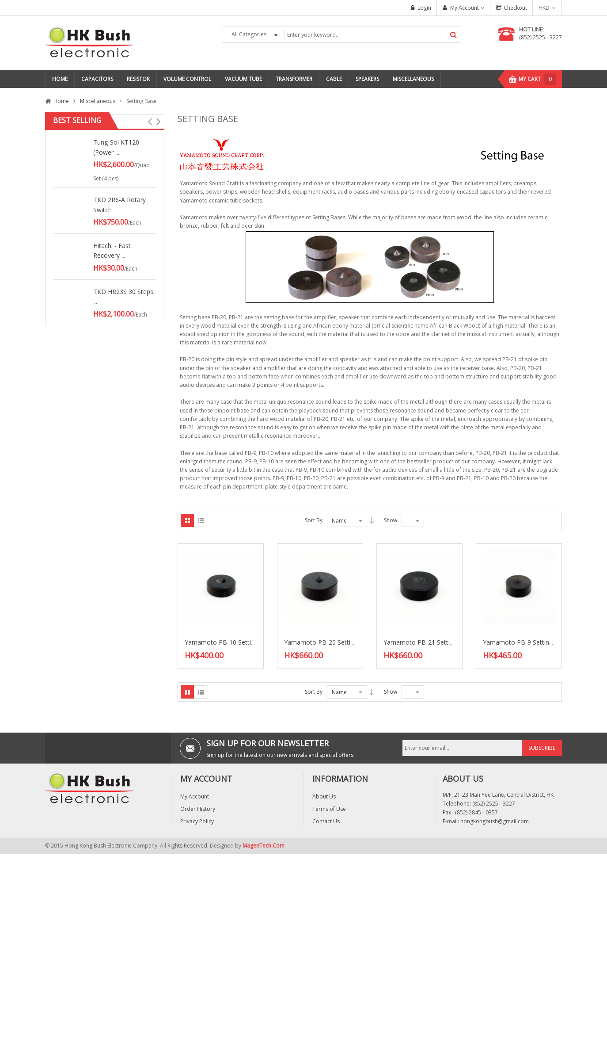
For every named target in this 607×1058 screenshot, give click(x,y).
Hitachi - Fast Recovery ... (112, 250)
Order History (197, 809)
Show (390, 520)
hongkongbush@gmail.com (494, 821)
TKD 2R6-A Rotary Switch (119, 204)
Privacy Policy (197, 821)
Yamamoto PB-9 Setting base (525, 642)
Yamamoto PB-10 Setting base (229, 642)
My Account (464, 7)
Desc (371, 520)
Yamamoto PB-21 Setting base (427, 642)
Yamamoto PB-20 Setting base (328, 642)
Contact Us (326, 821)
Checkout (515, 7)
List (200, 520)
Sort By (313, 520)
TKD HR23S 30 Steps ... (123, 296)
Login (424, 7)
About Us (324, 796)
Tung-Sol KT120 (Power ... (116, 147)
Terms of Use (329, 809)
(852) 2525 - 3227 (540, 37)
